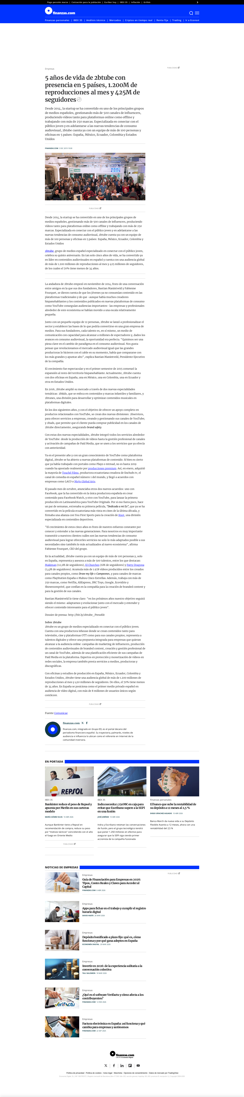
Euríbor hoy (110, 2)
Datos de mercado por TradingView (163, 1073)
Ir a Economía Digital (198, 20)
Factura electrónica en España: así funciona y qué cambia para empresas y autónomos (113, 1025)
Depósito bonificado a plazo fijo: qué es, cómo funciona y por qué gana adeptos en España (111, 938)
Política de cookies (93, 1073)
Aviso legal (107, 1073)
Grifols (147, 2)
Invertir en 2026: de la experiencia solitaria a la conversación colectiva (112, 967)
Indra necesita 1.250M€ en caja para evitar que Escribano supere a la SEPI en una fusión (121, 807)
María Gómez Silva (54, 817)
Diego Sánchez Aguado (161, 813)
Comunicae (61, 713)
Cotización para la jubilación (86, 2)
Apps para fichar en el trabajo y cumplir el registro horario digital (114, 910)
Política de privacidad (75, 1073)
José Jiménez (103, 817)
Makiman (50, 564)
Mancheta (118, 1073)
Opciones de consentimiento (135, 1073)
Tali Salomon (88, 973)
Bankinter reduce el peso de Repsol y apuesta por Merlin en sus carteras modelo (68, 807)
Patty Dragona (135, 564)
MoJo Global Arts (84, 481)
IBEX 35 (124, 2)
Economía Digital (90, 944)
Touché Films (70, 472)
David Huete (88, 915)
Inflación (135, 2)
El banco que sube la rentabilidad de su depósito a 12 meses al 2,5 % (173, 806)
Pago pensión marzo (57, 2)
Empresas (49, 68)
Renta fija (162, 20)
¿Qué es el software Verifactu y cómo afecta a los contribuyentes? (113, 996)
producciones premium (102, 468)
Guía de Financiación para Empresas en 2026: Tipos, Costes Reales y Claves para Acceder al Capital (111, 883)
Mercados (115, 20)
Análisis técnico (95, 20)
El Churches (92, 564)
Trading (176, 20)
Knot (121, 515)
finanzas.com (51, 148)
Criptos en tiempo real (138, 20)
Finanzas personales (57, 20)
